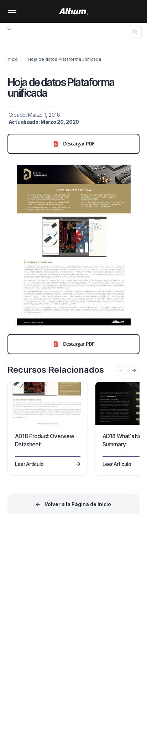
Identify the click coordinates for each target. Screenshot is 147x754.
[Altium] (73, 11)
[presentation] (134, 370)
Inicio (12, 59)
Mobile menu (12, 11)
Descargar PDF (73, 143)
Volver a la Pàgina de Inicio (77, 504)
